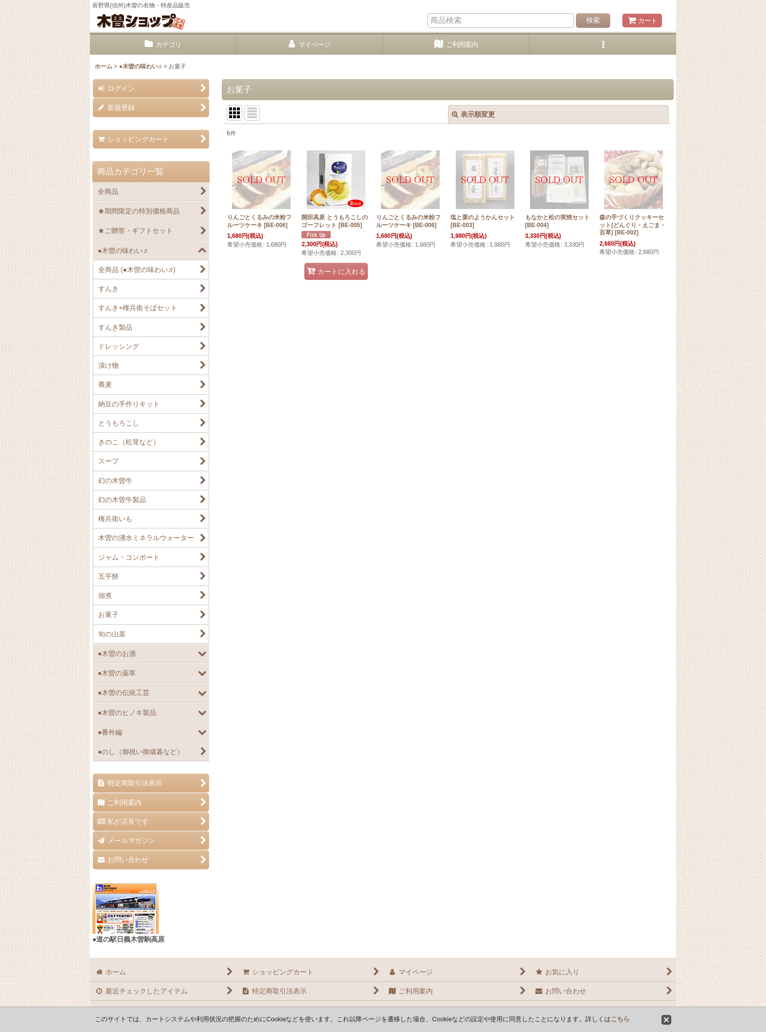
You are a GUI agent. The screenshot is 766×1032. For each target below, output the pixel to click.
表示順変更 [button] (473, 114)
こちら (620, 1019)
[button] (603, 45)
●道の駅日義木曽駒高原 (128, 939)
